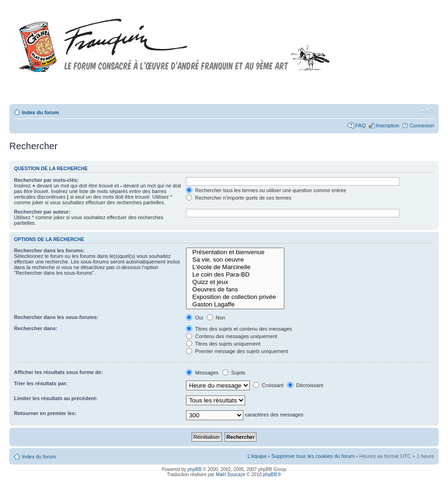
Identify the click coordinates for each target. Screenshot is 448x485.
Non (216, 317)
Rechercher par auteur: (42, 212)
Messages (202, 372)
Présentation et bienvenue (235, 252)
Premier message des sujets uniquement (237, 351)
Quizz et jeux (235, 282)
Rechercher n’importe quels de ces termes (238, 198)
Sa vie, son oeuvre (235, 259)
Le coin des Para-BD (235, 274)
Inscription (387, 125)
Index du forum (40, 112)
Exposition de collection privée (235, 297)
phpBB (194, 469)
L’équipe (257, 456)
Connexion (421, 125)
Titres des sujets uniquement (223, 343)
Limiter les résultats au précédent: (55, 398)
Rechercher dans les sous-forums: (56, 317)
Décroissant (305, 385)
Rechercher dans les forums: (49, 250)
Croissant (268, 385)
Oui (194, 317)
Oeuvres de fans (235, 289)
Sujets (234, 372)
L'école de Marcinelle (235, 267)
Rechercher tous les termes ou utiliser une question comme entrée (266, 190)
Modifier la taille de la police (427, 110)
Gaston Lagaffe (235, 304)
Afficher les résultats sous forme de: (58, 372)
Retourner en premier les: (45, 413)
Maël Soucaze (230, 474)
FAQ (360, 125)
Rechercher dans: (35, 328)
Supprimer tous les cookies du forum (313, 456)
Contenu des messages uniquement (231, 336)
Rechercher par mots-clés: (46, 180)
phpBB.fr (272, 474)
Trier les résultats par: (41, 383)
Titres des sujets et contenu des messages (239, 329)
